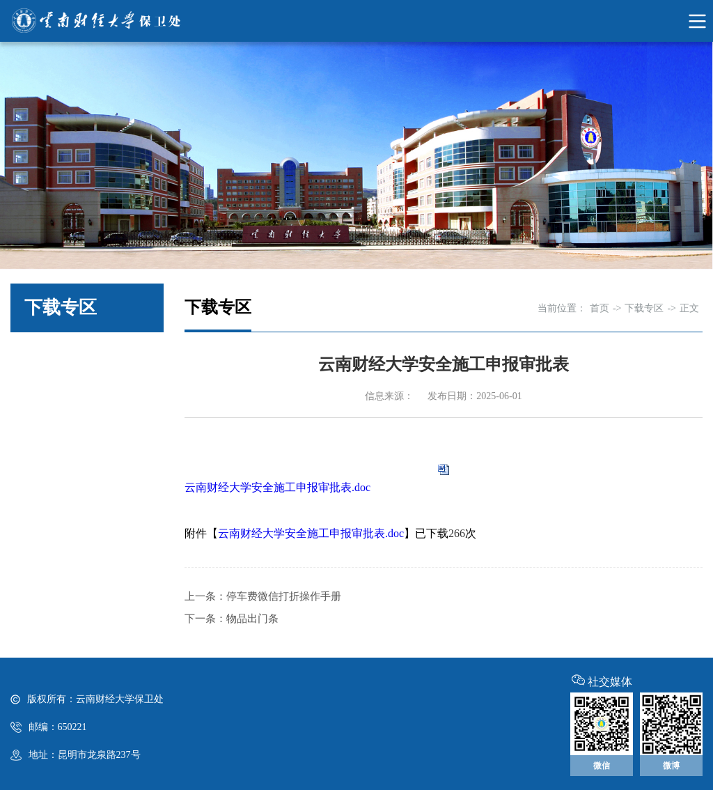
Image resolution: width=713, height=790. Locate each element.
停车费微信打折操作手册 (283, 596)
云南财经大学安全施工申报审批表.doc (277, 487)
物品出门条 (252, 618)
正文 (689, 308)
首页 (599, 308)
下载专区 (644, 308)
